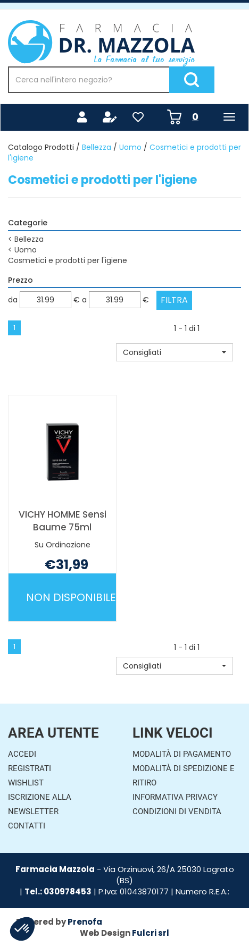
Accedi (22, 754)
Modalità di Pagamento (181, 754)
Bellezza (96, 147)
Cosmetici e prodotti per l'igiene (67, 260)
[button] (174, 352)
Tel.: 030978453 (58, 891)
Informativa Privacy (175, 797)
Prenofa (85, 921)
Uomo (130, 147)
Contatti (26, 826)
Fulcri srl (150, 932)
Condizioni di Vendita (176, 811)
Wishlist (26, 783)
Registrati (29, 768)
